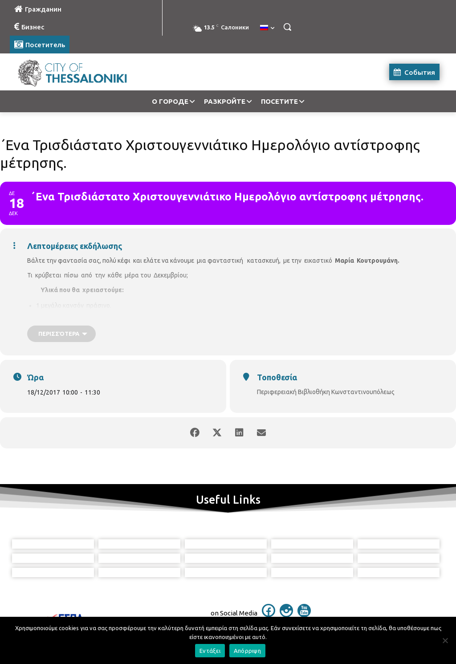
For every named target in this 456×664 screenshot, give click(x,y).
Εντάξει (210, 651)
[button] (287, 26)
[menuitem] (267, 28)
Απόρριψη (247, 651)
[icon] (268, 614)
